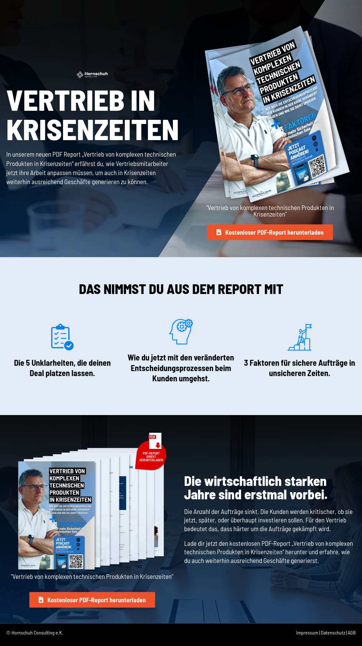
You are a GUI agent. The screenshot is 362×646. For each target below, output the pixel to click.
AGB (352, 632)
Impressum (307, 632)
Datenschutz (333, 632)
